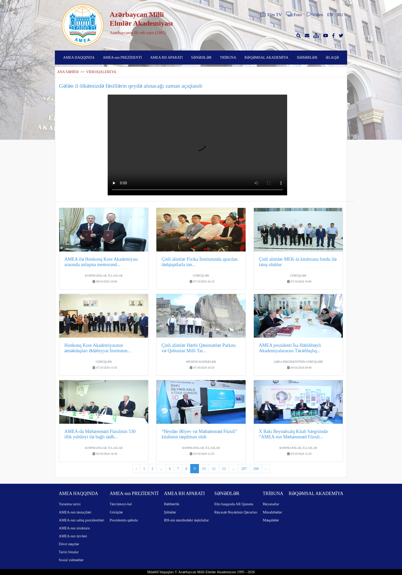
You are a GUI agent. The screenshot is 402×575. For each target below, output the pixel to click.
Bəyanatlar (271, 504)
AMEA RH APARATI (166, 57)
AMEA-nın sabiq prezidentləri (81, 520)
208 (256, 469)
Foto (294, 14)
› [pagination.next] (265, 469)
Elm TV (271, 14)
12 (224, 469)
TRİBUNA (228, 57)
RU (340, 14)
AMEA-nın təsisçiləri (75, 512)
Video (314, 14)
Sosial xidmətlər (71, 560)
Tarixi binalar (69, 552)
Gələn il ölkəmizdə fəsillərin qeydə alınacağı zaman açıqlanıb (130, 86)
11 (214, 469)
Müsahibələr (272, 512)
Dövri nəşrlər (69, 544)
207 (244, 469)
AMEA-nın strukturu (74, 528)
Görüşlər (116, 512)
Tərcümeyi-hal (121, 504)
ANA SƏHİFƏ (67, 72)
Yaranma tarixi (70, 504)
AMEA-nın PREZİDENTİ (122, 57)
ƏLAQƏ (332, 57)
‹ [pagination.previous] (136, 469)
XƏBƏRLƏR (307, 57)
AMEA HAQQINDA (79, 57)
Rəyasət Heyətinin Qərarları (235, 512)
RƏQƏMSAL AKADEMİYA (266, 57)
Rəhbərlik (171, 504)
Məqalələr (271, 520)
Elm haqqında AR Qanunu (233, 504)
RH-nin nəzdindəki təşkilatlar (186, 520)
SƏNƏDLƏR (201, 57)
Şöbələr (170, 512)
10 (204, 469)
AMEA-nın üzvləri (73, 536)
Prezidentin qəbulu (124, 520)
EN (330, 14)
